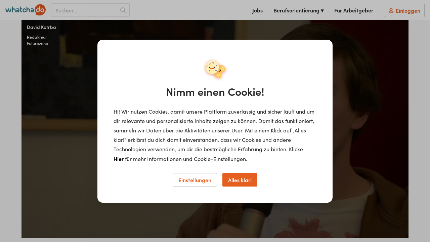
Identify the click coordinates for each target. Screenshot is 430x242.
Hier (119, 158)
